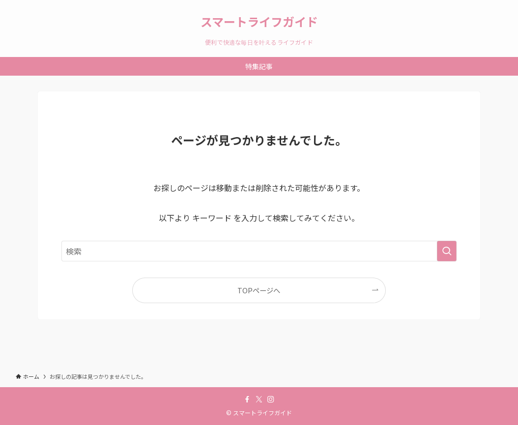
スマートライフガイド (259, 22)
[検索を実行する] (447, 251)
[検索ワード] (259, 251)
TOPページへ (258, 290)
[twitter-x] (259, 399)
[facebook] (247, 399)
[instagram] (270, 399)
